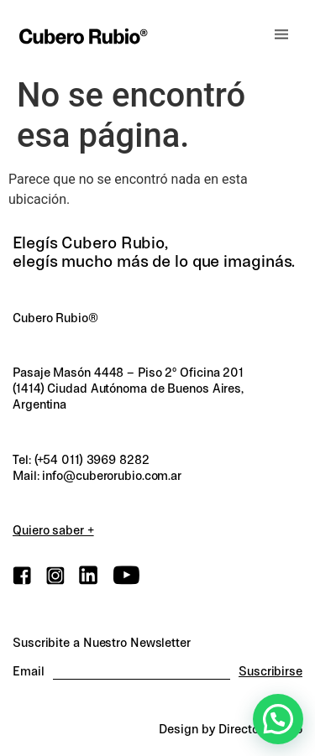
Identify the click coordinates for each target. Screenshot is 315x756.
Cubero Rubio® (55, 318)
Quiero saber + (53, 530)
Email (29, 672)
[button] (281, 34)
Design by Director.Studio (230, 729)
